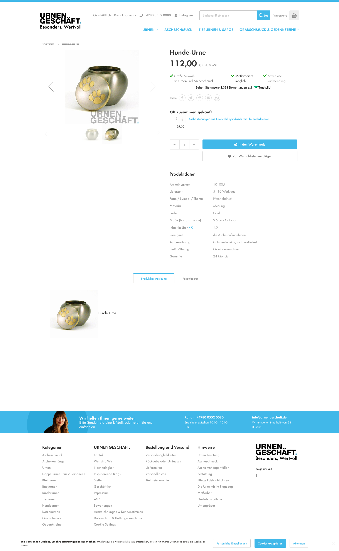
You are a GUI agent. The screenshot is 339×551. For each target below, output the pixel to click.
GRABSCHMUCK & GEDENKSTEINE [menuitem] (267, 29)
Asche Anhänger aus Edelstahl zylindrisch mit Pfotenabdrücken (229, 119)
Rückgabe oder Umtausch (163, 461)
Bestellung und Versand (167, 447)
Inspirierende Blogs (107, 473)
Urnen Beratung (208, 454)
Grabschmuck (51, 518)
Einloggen (186, 15)
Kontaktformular (125, 15)
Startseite (48, 44)
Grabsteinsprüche (209, 499)
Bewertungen (103, 505)
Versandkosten (156, 473)
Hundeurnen (50, 505)
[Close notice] (333, 543)
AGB (97, 499)
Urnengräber (206, 505)
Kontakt (99, 454)
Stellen (98, 480)
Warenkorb (280, 15)
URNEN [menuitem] (148, 29)
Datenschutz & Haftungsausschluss (118, 518)
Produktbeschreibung (154, 278)
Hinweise (206, 447)
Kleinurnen (49, 480)
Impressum (101, 492)
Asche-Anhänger (54, 461)
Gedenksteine (52, 524)
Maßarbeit (204, 492)
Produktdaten (191, 278)
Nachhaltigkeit (104, 467)
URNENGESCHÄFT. (112, 447)
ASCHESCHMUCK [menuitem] (178, 29)
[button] (51, 87)
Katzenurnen (51, 511)
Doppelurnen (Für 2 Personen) (63, 473)
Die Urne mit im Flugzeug (215, 486)
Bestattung (204, 473)
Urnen (182, 80)
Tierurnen (49, 499)
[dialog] (169, 543)
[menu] (220, 29)
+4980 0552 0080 (157, 15)
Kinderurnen (50, 492)
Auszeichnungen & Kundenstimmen (118, 511)
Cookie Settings (105, 524)
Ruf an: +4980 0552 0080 (204, 417)
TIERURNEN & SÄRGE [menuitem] (216, 29)
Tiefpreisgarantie (157, 480)
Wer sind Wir (103, 461)
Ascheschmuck (204, 80)
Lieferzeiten (154, 467)
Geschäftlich (102, 15)
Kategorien (52, 447)
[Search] (263, 15)
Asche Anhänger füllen (213, 467)
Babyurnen (49, 486)
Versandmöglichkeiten (161, 454)
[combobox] (234, 15)
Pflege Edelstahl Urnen (213, 480)
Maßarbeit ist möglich (244, 78)
